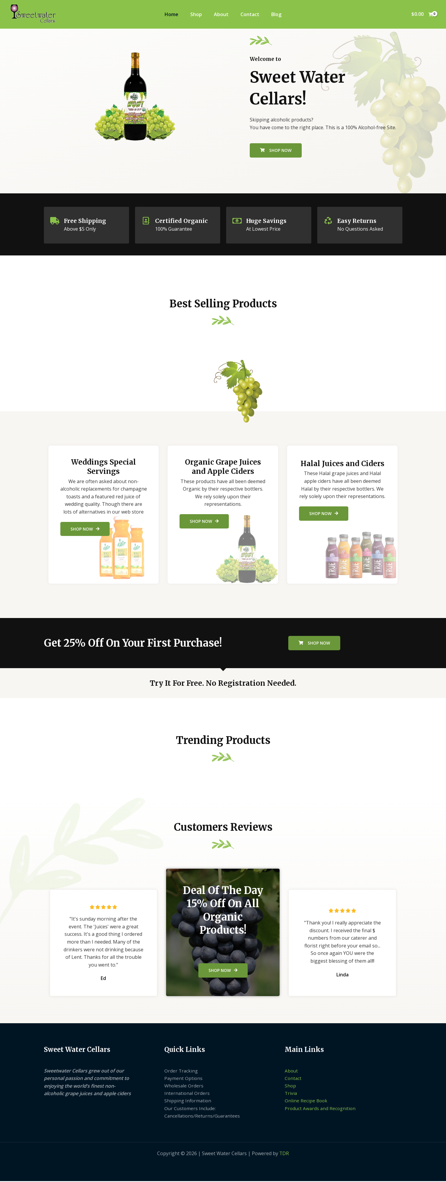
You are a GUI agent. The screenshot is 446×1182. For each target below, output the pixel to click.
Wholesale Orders (184, 1086)
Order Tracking (181, 1070)
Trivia (291, 1093)
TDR (284, 1154)
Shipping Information (188, 1101)
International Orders (187, 1093)
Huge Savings (267, 220)
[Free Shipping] (55, 220)
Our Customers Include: (190, 1109)
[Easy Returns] (328, 220)
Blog (276, 14)
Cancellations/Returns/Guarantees (203, 1116)
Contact (249, 14)
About (221, 14)
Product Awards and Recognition (321, 1109)
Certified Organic (182, 220)
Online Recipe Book (306, 1101)
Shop (196, 14)
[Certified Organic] (146, 220)
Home (171, 14)
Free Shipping (86, 220)
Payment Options (183, 1078)
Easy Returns (357, 220)
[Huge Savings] (237, 220)
